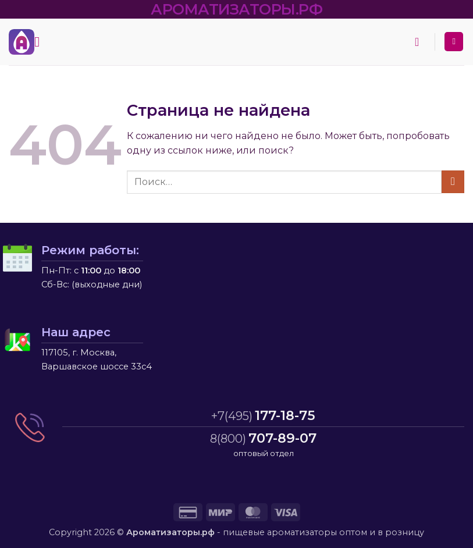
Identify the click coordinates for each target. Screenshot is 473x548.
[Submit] (453, 181)
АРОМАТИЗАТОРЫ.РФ (236, 9)
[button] (41, 41)
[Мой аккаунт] (453, 41)
